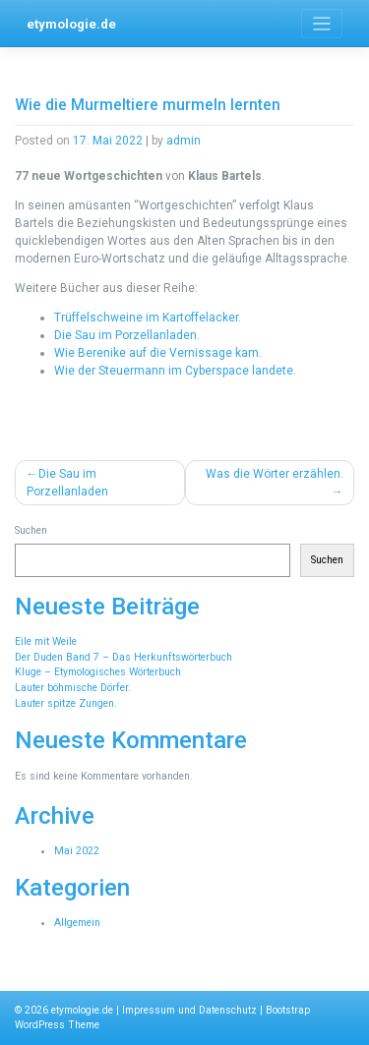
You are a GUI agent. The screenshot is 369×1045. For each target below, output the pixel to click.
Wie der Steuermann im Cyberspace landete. (175, 370)
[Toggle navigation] (322, 24)
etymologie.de (71, 24)
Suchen (31, 530)
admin (183, 140)
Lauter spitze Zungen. (66, 703)
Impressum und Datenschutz (189, 1010)
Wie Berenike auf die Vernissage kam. (158, 353)
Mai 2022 (76, 850)
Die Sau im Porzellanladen (67, 482)
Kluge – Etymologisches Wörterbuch (98, 672)
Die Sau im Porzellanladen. (127, 335)
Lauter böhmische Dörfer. (73, 687)
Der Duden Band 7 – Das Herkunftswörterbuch (123, 657)
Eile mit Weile (46, 641)
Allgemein (77, 922)
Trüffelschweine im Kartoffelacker (146, 317)
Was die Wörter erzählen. (274, 474)
